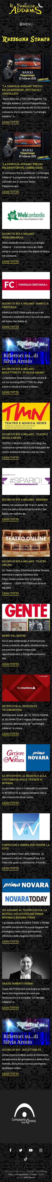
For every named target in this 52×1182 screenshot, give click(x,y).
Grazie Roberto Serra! (17, 983)
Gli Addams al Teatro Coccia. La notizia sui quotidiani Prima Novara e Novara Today (24, 913)
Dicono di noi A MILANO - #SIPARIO (25, 499)
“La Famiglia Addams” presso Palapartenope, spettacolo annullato (22, 89)
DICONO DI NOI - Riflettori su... (22, 1049)
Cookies (33, 1174)
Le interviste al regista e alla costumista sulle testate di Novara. (24, 779)
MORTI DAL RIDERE (14, 635)
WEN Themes (29, 1177)
